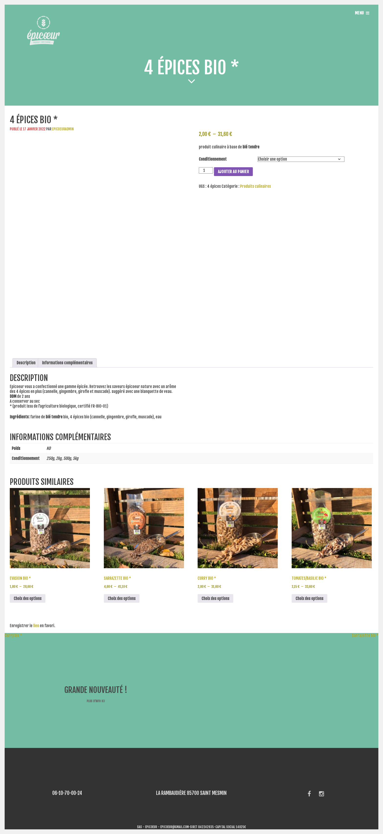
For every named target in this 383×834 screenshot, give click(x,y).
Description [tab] (26, 362)
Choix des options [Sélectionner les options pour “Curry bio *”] (215, 598)
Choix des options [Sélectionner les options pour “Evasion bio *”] (28, 598)
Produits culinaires (255, 186)
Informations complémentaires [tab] (67, 362)
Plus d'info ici (96, 701)
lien (36, 625)
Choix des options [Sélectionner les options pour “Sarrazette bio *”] (122, 598)
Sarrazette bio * (367, 635)
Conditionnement (213, 159)
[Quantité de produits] (206, 170)
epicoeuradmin (63, 129)
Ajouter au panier (233, 171)
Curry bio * (11, 635)
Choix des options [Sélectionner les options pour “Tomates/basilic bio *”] (309, 598)
